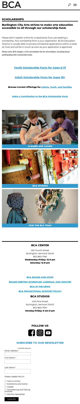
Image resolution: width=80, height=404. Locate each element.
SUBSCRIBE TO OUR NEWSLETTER (40, 343)
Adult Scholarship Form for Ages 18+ (40, 77)
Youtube (48, 332)
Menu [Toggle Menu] (75, 5)
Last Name (10, 368)
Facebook (31, 332)
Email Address (12, 351)
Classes (10, 387)
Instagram (40, 332)
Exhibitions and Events (17, 384)
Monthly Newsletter (16, 394)
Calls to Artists (13, 381)
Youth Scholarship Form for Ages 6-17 (40, 67)
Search (69, 4)
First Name (10, 358)
